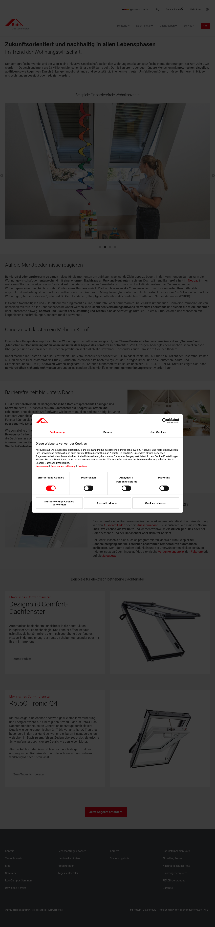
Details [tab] (107, 432)
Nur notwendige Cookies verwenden (59, 503)
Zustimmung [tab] (57, 432)
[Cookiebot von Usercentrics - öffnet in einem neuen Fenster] (164, 420)
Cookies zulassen (155, 503)
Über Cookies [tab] (158, 432)
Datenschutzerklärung (63, 466)
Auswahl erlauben (107, 503)
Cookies (82, 466)
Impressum (42, 466)
